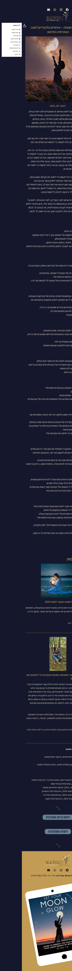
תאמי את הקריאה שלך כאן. (57, 622)
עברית (67, 5)
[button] (3, 26)
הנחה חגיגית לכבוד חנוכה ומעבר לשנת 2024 (46, 602)
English (53, 4)
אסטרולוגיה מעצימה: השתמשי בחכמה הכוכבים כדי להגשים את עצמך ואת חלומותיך (37, 676)
